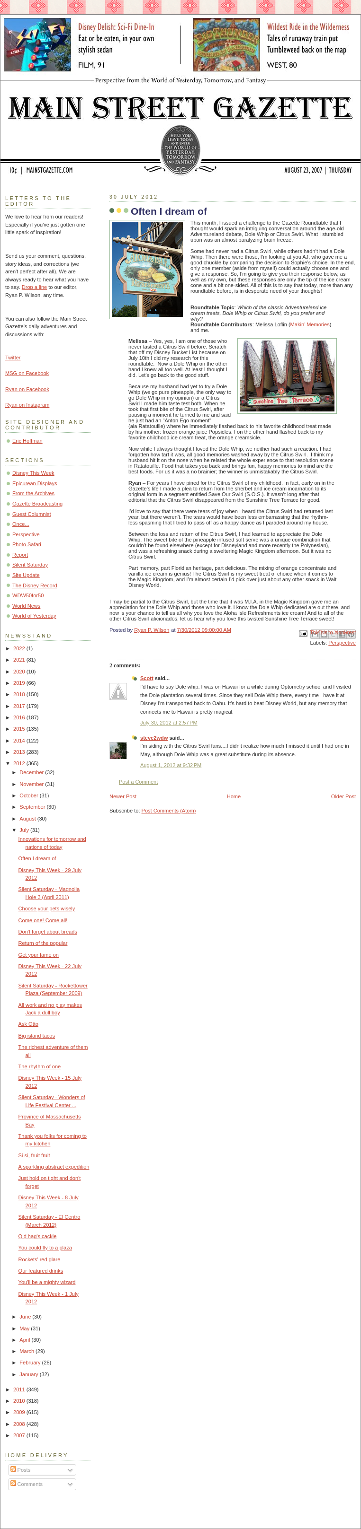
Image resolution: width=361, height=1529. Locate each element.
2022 (20, 648)
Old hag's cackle (37, 1236)
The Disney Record (34, 585)
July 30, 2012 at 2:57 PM (169, 722)
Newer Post (122, 796)
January (29, 1374)
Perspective (342, 643)
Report (20, 555)
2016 (20, 717)
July (24, 830)
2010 (20, 1401)
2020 (20, 671)
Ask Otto (28, 1024)
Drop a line (34, 287)
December (32, 772)
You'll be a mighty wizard (47, 1282)
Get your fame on (38, 955)
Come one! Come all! (43, 920)
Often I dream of (37, 858)
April (25, 1340)
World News (26, 606)
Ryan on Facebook (27, 389)
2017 (20, 706)
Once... (20, 524)
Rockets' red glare (39, 1259)
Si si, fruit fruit (34, 1155)
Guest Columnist (31, 514)
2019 (20, 683)
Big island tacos (36, 1036)
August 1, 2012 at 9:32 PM (170, 765)
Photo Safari (26, 544)
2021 (20, 660)
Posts (20, 1470)
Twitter (13, 357)
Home (234, 796)
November (32, 784)
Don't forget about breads (47, 932)
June (25, 1316)
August (28, 818)
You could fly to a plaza (45, 1247)
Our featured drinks (40, 1271)
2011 (20, 1389)
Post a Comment (138, 782)
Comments (26, 1484)
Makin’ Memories (310, 324)
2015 (20, 729)
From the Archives (33, 493)
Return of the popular (43, 943)
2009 (20, 1412)
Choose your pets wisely (46, 908)
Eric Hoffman (27, 441)
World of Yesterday (34, 616)
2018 (20, 694)
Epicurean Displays (34, 483)
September (32, 807)
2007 (20, 1435)
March (27, 1351)
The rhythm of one (39, 1066)
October (29, 795)
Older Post (343, 796)
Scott (146, 678)
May (25, 1328)
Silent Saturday (30, 565)
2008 (20, 1424)
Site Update (26, 575)
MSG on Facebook (27, 373)
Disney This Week (33, 473)
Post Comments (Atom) (169, 810)
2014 (20, 740)
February (30, 1362)
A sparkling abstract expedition (54, 1167)
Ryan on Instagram (27, 405)
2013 (20, 752)
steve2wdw (154, 738)
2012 (20, 763)
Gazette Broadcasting (37, 504)
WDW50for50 (28, 595)
